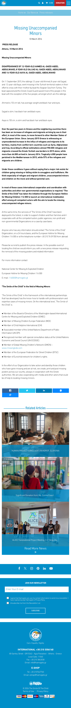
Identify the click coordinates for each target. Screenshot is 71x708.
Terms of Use (28, 691)
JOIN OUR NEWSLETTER (35, 583)
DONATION (60, 3)
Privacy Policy (40, 600)
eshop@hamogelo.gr (38, 675)
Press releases (46, 13)
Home (21, 13)
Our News (31, 13)
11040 (40, 657)
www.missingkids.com (12, 348)
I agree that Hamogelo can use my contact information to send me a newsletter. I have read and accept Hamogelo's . (37, 599)
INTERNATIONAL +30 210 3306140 (35, 650)
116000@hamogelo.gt (18, 278)
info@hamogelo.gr (38, 663)
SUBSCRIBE (35, 611)
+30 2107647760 (37, 672)
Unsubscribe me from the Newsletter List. (24, 603)
